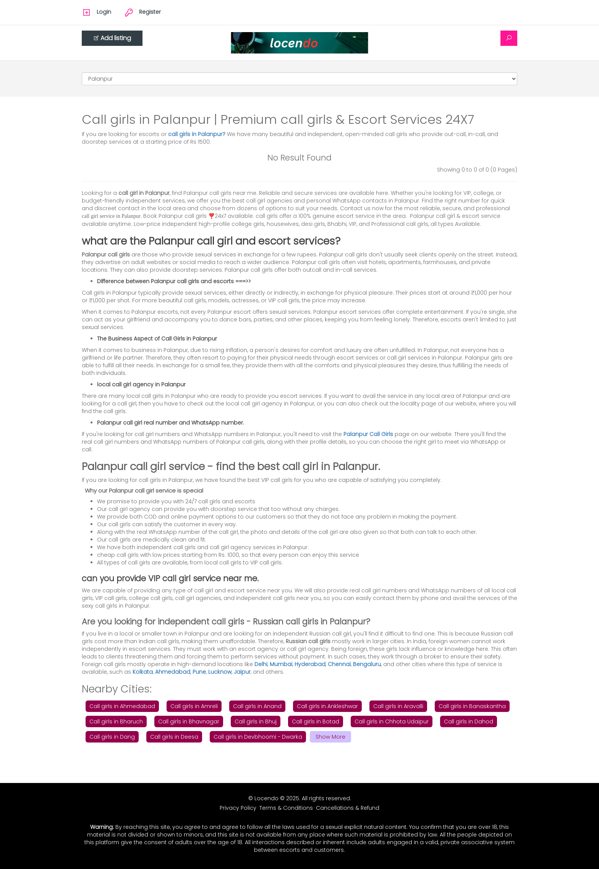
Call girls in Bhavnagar (188, 721)
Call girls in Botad (315, 721)
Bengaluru (367, 664)
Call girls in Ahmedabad (122, 706)
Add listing (112, 38)
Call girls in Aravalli (398, 706)
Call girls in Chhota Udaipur (392, 721)
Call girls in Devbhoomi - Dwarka (258, 737)
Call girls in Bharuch (116, 721)
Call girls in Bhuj (256, 721)
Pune (199, 672)
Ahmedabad (172, 672)
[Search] (508, 38)
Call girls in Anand (257, 706)
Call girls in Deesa (174, 737)
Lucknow (220, 672)
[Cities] (299, 78)
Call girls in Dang (112, 737)
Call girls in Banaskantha (472, 706)
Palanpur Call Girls (368, 434)
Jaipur (242, 672)
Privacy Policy (238, 808)
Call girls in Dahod (468, 721)
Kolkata (143, 672)
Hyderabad (310, 664)
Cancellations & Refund (347, 808)
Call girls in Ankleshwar (327, 706)
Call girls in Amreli (194, 706)
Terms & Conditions (286, 808)
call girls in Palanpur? (197, 134)
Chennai (339, 664)
